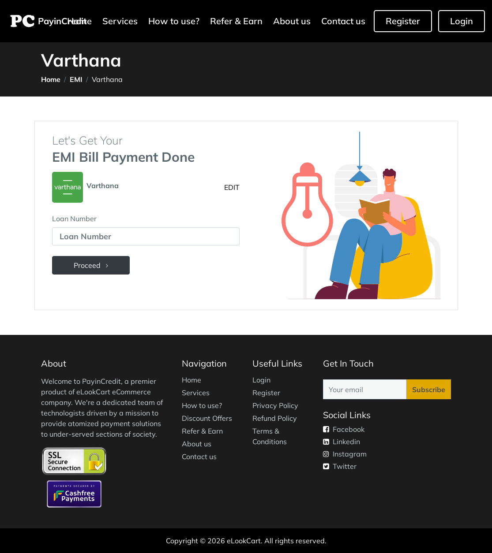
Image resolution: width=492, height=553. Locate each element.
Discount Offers (207, 418)
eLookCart (244, 540)
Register (403, 20)
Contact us (343, 20)
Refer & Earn (236, 20)
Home (50, 79)
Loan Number (74, 218)
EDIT (232, 187)
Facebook (343, 429)
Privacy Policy (275, 405)
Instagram (345, 453)
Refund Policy (274, 418)
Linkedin (341, 441)
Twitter (340, 466)
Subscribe (428, 389)
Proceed (91, 265)
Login (461, 20)
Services (120, 20)
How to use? (173, 20)
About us (292, 20)
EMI (76, 79)
